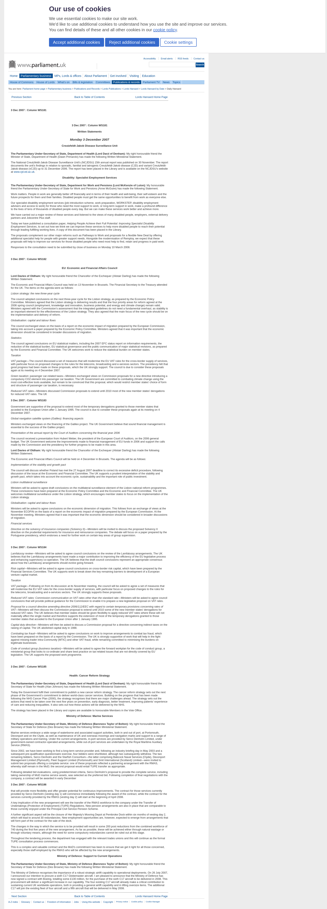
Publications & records (126, 82)
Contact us (199, 58)
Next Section (19, 896)
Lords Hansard (130, 89)
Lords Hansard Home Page (151, 97)
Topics (176, 82)
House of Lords (45, 82)
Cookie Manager (153, 902)
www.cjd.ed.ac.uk (24, 171)
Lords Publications (111, 89)
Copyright (108, 902)
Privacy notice (122, 902)
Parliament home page (34, 89)
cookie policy (165, 30)
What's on (64, 82)
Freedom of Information (59, 902)
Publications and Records (87, 89)
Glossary (25, 902)
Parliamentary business (36, 76)
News (166, 82)
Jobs (76, 902)
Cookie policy (137, 902)
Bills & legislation (83, 82)
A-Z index (13, 902)
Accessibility (149, 58)
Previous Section (21, 97)
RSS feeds (183, 58)
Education (148, 76)
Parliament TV (151, 82)
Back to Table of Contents (89, 97)
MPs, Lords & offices (67, 76)
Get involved (118, 76)
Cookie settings (178, 42)
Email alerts (167, 58)
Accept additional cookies (76, 42)
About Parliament (95, 76)
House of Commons (21, 82)
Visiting (134, 76)
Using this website (91, 902)
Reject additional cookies (132, 42)
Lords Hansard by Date (152, 89)
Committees (103, 82)
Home (14, 76)
